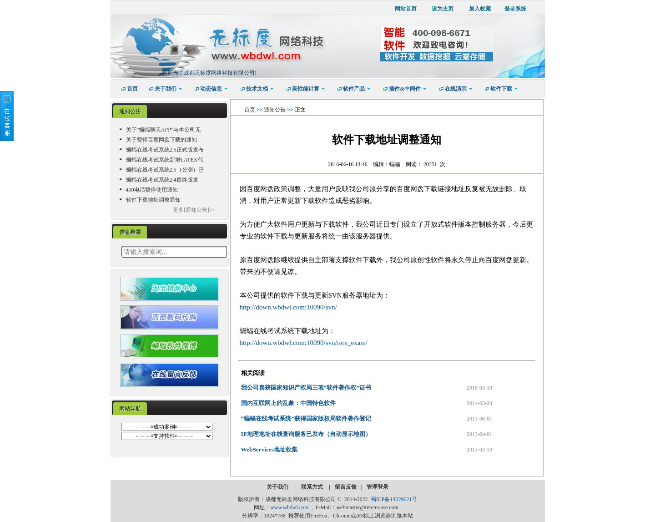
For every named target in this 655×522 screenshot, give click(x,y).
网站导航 (130, 408)
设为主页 (442, 8)
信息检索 (130, 232)
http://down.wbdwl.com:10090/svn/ (288, 307)
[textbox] (174, 252)
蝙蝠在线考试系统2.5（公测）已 (165, 170)
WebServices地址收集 (269, 449)
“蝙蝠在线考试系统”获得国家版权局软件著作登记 (306, 418)
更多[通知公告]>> (194, 210)
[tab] (130, 111)
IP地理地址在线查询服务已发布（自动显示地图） (306, 434)
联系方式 (312, 487)
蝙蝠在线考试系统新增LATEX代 (164, 160)
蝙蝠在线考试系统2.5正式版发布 (165, 150)
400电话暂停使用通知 (152, 190)
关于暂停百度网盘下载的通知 (161, 140)
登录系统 (515, 8)
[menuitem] (127, 89)
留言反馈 (346, 487)
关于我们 (278, 487)
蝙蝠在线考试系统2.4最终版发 (162, 180)
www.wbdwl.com (289, 507)
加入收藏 (480, 8)
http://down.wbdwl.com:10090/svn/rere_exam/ (304, 342)
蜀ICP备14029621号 (394, 499)
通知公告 (130, 111)
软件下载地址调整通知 (153, 200)
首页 (249, 109)
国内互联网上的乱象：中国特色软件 (288, 403)
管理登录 (377, 487)
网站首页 (406, 8)
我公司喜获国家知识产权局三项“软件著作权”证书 (306, 387)
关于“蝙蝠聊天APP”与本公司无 (163, 130)
